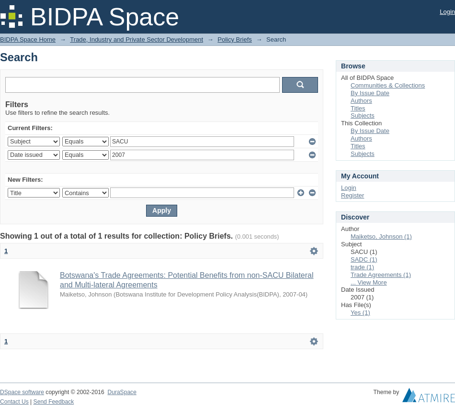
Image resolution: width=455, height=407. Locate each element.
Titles (358, 108)
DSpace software (22, 392)
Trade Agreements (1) (381, 274)
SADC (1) (364, 259)
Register (352, 195)
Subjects (363, 115)
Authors (361, 100)
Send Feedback (54, 401)
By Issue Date (370, 93)
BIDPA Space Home (28, 39)
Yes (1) (360, 312)
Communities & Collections (388, 85)
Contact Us (14, 401)
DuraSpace (121, 392)
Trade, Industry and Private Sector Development (136, 39)
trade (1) (362, 267)
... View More (369, 282)
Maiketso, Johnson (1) (381, 236)
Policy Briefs (234, 39)
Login (447, 11)
